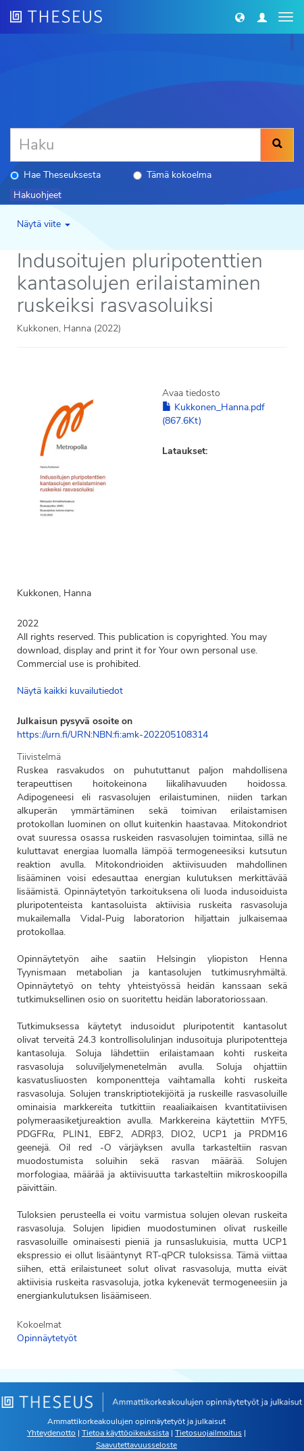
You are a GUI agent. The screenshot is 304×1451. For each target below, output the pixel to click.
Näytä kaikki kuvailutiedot (70, 690)
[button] (239, 16)
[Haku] (135, 145)
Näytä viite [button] (43, 224)
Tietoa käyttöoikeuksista (125, 1432)
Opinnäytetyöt (47, 1338)
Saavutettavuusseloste (136, 1445)
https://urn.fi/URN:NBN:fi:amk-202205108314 (112, 734)
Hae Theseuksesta (55, 174)
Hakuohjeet (37, 195)
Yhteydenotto (51, 1432)
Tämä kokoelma (172, 174)
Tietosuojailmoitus (208, 1432)
